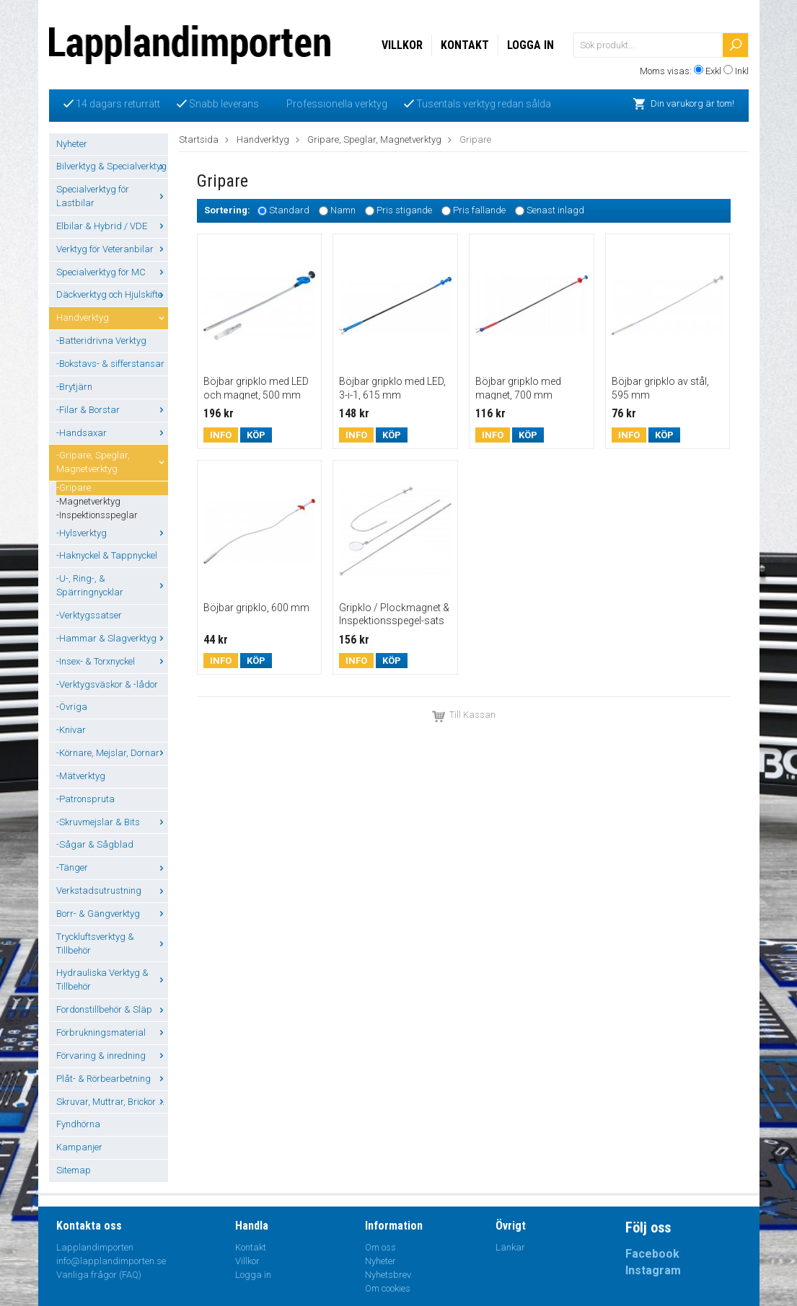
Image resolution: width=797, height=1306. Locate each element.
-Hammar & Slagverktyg (112, 638)
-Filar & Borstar (112, 409)
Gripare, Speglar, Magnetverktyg (374, 139)
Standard (289, 210)
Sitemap (73, 1170)
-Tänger (112, 867)
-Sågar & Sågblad (94, 844)
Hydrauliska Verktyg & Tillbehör (112, 979)
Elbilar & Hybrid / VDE (112, 226)
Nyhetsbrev (388, 1274)
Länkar (510, 1247)
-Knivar (71, 729)
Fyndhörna (78, 1124)
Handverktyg (112, 317)
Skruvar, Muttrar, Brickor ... (112, 1101)
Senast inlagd (555, 210)
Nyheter (71, 143)
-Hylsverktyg (112, 533)
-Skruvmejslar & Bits (112, 822)
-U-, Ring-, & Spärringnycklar (112, 585)
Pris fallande (479, 210)
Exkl (713, 71)
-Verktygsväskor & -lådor (107, 684)
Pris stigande (404, 210)
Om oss (380, 1247)
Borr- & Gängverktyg (112, 913)
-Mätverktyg (80, 775)
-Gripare (73, 487)
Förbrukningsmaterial (112, 1032)
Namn (343, 210)
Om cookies (387, 1288)
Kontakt (465, 45)
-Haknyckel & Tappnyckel (106, 555)
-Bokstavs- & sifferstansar (110, 363)
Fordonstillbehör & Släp (112, 1009)
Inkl (742, 71)
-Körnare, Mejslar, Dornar (112, 752)
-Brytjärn (74, 386)
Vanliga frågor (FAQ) (98, 1274)
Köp (256, 435)
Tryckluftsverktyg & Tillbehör (112, 943)
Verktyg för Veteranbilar (112, 249)
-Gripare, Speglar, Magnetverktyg (112, 462)
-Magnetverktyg (88, 501)
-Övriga (71, 706)
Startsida (199, 139)
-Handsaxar (112, 432)
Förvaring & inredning (112, 1055)
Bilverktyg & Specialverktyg (112, 166)
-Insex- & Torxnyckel (112, 661)
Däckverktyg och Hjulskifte (112, 294)
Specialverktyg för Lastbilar (112, 196)
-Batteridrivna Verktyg (101, 340)
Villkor (402, 45)
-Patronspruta (85, 799)
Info (221, 435)
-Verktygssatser (89, 615)
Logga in (530, 45)
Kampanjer (79, 1147)
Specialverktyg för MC (112, 272)
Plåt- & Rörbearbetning (112, 1078)
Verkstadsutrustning (112, 890)
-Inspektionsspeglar (97, 515)
